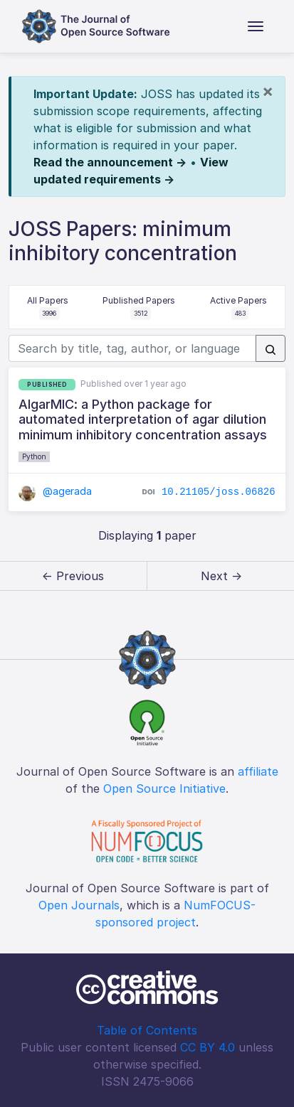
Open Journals (79, 905)
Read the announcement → (110, 162)
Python (34, 456)
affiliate (258, 771)
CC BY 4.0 (207, 1047)
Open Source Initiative (164, 788)
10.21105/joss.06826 (218, 492)
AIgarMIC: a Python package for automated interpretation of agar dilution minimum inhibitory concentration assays (143, 419)
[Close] (267, 91)
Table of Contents (147, 1030)
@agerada (55, 491)
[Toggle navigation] (255, 26)
